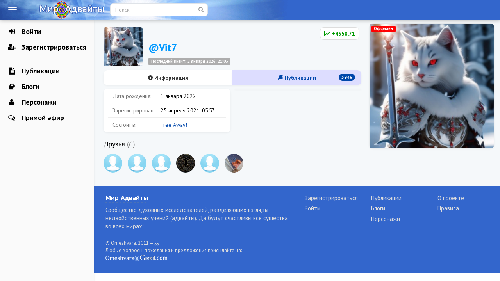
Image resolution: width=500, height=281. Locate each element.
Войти (24, 31)
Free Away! (174, 124)
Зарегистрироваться (47, 47)
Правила (448, 208)
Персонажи (32, 102)
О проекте (451, 198)
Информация (168, 77)
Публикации (34, 71)
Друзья (114, 143)
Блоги (23, 86)
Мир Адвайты (126, 197)
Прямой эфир (36, 118)
